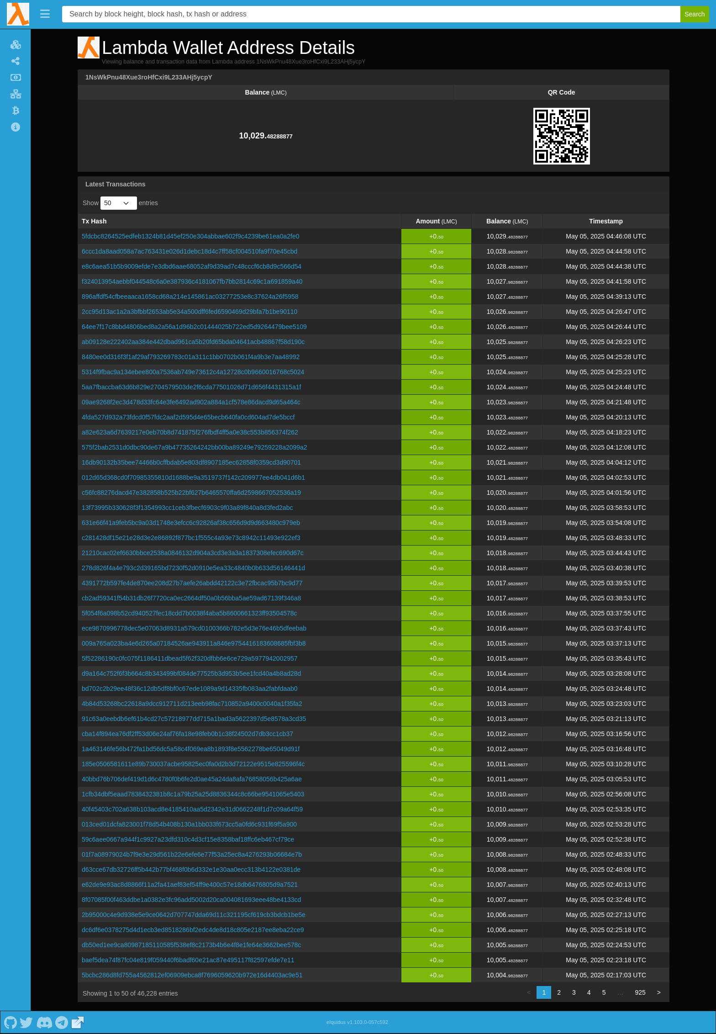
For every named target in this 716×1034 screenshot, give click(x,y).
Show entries (120, 203)
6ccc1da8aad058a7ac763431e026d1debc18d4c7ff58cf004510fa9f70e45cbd (189, 251)
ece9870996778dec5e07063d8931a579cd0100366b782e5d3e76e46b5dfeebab (194, 628)
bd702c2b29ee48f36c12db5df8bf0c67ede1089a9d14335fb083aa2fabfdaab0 (190, 688)
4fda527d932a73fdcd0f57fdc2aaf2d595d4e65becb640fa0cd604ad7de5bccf (188, 417)
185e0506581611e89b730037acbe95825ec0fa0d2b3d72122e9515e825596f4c (193, 764)
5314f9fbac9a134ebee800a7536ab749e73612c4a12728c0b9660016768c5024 (193, 372)
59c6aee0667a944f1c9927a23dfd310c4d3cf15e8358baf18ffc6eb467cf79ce (188, 839)
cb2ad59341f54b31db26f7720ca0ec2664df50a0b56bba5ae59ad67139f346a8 (191, 598)
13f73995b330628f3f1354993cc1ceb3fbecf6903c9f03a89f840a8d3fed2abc (187, 507)
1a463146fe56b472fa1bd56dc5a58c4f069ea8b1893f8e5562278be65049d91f (191, 749)
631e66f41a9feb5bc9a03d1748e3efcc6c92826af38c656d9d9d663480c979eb (191, 522)
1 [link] (544, 992)
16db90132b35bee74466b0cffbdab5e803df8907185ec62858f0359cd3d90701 (191, 462)
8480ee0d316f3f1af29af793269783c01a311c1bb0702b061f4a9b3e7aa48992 (191, 357)
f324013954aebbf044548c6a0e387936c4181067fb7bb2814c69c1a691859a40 (192, 281)
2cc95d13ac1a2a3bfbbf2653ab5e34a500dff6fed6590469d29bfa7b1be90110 (189, 311)
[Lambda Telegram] (62, 1022)
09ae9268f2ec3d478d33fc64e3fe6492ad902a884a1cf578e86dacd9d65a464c (191, 402)
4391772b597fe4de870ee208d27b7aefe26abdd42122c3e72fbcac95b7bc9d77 (192, 583)
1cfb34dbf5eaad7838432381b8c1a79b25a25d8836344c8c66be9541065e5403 (193, 794)
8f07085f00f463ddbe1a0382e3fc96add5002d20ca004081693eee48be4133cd (191, 899)
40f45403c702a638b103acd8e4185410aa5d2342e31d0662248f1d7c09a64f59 (192, 809)
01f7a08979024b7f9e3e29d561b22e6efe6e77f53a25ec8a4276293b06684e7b (192, 854)
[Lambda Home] (18, 14)
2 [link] (559, 992)
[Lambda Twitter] (26, 1022)
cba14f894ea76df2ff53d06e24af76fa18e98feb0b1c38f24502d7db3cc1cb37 (187, 733)
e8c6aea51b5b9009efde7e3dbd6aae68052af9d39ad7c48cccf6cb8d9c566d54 (191, 266)
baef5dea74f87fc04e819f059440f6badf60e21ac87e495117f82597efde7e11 (188, 960)
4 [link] (589, 992)
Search (694, 14)
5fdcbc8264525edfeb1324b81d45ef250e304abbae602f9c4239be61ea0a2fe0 (190, 236)
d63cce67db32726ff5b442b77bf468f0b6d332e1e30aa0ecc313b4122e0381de (191, 869)
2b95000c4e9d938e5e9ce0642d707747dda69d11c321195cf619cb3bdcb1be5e (193, 914)
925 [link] (640, 992)
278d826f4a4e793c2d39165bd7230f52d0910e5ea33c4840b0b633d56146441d (193, 568)
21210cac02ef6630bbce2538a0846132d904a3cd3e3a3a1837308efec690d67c (193, 553)
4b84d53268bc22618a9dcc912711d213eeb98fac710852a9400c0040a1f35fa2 (192, 703)
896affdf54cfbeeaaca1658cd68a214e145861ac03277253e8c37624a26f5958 (190, 296)
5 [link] (604, 992)
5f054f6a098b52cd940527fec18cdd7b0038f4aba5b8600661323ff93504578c (189, 613)
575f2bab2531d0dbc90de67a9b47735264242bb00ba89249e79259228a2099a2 (194, 447)
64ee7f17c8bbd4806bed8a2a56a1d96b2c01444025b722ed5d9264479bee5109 (194, 326)
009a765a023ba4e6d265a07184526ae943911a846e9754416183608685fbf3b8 (194, 643)
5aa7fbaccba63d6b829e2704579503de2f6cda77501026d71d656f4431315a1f (191, 387)
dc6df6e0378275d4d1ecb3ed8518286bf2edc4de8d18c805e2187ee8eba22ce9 (193, 929)
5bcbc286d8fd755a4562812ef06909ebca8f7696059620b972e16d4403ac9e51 (192, 975)
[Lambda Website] (77, 1022)
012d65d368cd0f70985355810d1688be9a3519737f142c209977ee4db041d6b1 (193, 477)
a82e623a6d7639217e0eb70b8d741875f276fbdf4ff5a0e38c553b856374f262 (190, 432)
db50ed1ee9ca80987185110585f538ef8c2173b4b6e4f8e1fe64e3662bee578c (191, 945)
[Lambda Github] (10, 1022)
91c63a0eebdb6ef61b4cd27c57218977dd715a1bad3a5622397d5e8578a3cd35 (194, 718)
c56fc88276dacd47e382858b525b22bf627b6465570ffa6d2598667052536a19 (191, 492)
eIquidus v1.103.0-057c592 (357, 1022)
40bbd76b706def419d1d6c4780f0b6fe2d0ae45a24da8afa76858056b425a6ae (192, 779)
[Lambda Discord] (44, 1022)
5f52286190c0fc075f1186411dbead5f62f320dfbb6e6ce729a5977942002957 (190, 658)
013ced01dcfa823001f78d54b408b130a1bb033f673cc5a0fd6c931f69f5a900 (189, 824)
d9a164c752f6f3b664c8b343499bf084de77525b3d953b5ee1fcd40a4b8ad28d (191, 673)
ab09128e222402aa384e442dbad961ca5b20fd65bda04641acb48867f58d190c (193, 341)
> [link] (659, 992)
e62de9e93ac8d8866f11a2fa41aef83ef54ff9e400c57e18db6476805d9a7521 (190, 884)
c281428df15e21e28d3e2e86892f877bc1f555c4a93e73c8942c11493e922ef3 (191, 537)
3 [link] (574, 992)
